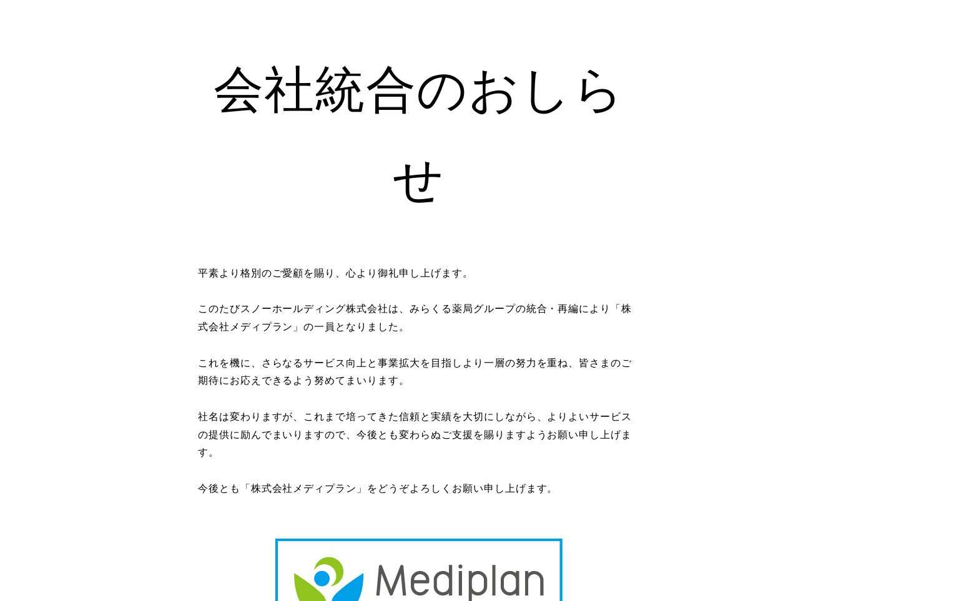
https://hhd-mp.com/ (489, 542)
